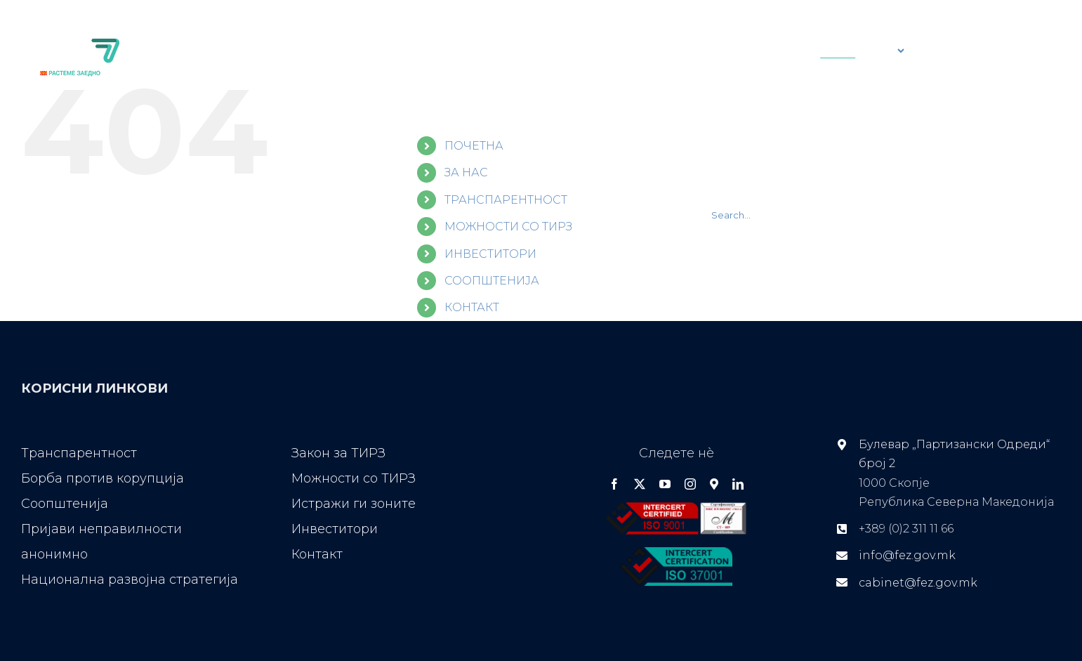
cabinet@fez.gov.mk (918, 582)
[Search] (646, 50)
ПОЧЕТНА (473, 145)
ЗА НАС (466, 172)
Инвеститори (334, 529)
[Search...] (706, 50)
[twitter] (639, 484)
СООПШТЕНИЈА (491, 280)
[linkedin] (738, 484)
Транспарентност (79, 453)
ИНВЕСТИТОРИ (490, 254)
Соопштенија (64, 503)
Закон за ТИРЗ (338, 453)
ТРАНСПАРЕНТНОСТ (505, 200)
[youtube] (665, 484)
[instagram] (690, 484)
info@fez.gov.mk (907, 555)
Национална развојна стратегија (129, 579)
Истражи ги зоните (353, 503)
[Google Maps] (714, 484)
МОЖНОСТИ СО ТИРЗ (508, 226)
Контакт (317, 554)
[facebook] (614, 484)
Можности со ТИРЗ (353, 478)
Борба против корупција (102, 478)
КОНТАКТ (471, 307)
